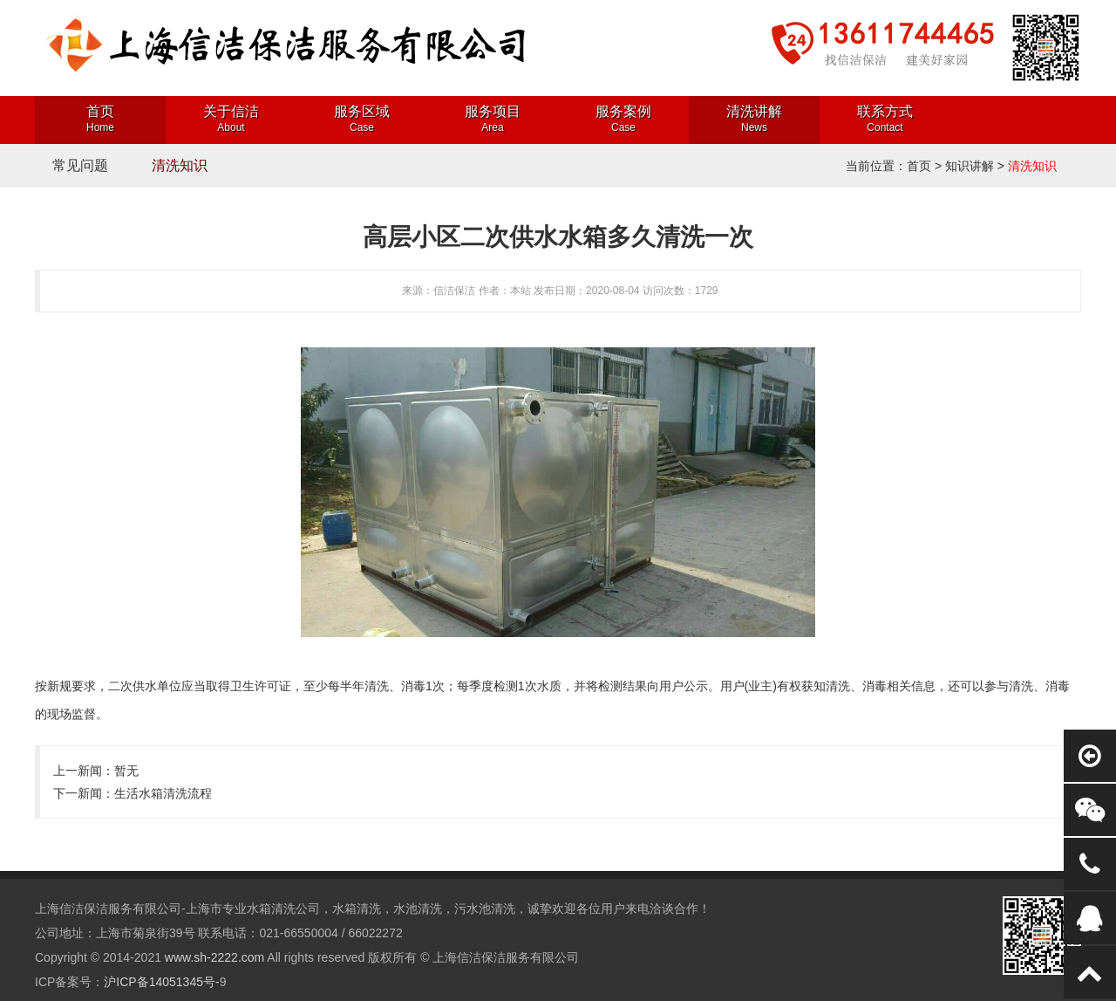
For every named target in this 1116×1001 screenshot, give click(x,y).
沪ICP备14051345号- (161, 982)
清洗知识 (180, 165)
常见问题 (80, 165)
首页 (919, 166)
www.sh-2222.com (214, 957)
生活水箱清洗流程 (163, 793)
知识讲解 (969, 166)
